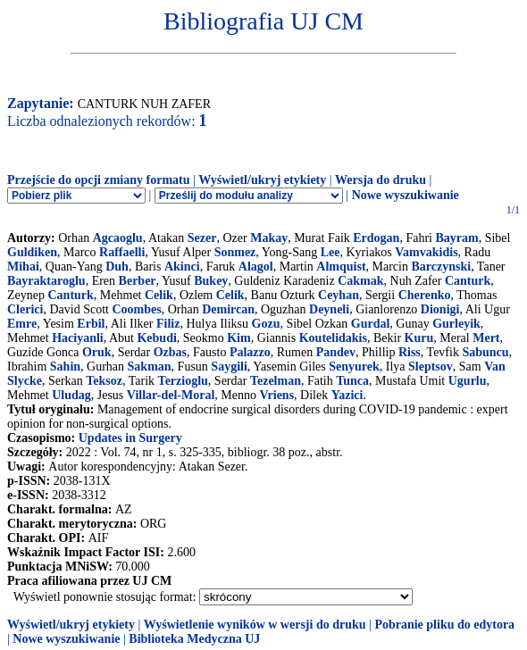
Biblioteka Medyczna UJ (194, 639)
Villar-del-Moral (171, 395)
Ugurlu (467, 381)
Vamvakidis (426, 252)
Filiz (168, 323)
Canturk (467, 281)
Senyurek (354, 366)
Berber (137, 281)
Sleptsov (430, 366)
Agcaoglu (118, 238)
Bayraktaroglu (46, 281)
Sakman (149, 366)
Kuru (419, 338)
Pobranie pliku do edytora (444, 624)
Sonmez (235, 252)
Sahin (65, 366)
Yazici (347, 395)
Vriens (276, 395)
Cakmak (360, 281)
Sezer (202, 238)
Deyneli (329, 309)
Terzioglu (183, 381)
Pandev (336, 352)
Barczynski (441, 266)
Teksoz (104, 381)
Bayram (456, 238)
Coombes (136, 309)
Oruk (97, 352)
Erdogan (376, 238)
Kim (238, 338)
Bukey (211, 281)
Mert (486, 338)
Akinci (182, 266)
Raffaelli (122, 252)
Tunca (352, 381)
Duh (117, 266)
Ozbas (170, 352)
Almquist (340, 266)
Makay (269, 238)
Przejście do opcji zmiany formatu (98, 180)
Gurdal (370, 323)
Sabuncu (485, 352)
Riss (409, 352)
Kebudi (156, 338)
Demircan (228, 309)
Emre (22, 323)
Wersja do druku (380, 180)
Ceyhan (338, 295)
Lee (330, 252)
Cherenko (424, 295)
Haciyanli (78, 338)
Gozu (266, 323)
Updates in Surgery (130, 438)
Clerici (25, 309)
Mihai (23, 266)
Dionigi (440, 309)
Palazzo (250, 352)
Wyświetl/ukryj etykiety (262, 180)
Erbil (91, 323)
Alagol (255, 266)
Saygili (229, 366)
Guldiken (32, 252)
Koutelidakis (333, 338)
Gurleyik (456, 323)
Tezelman (275, 381)
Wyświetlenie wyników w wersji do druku (255, 624)
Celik (159, 295)
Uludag (71, 395)
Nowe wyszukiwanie (405, 195)
